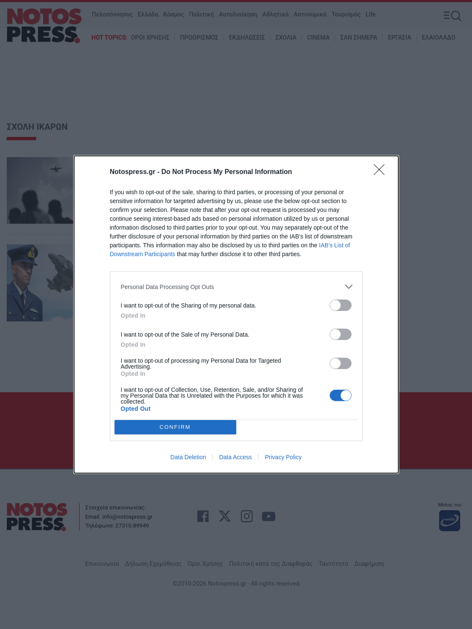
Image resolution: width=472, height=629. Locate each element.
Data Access (235, 457)
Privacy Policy (283, 457)
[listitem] (236, 286)
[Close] (382, 172)
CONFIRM (175, 427)
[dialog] (236, 314)
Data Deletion (188, 457)
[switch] (341, 305)
